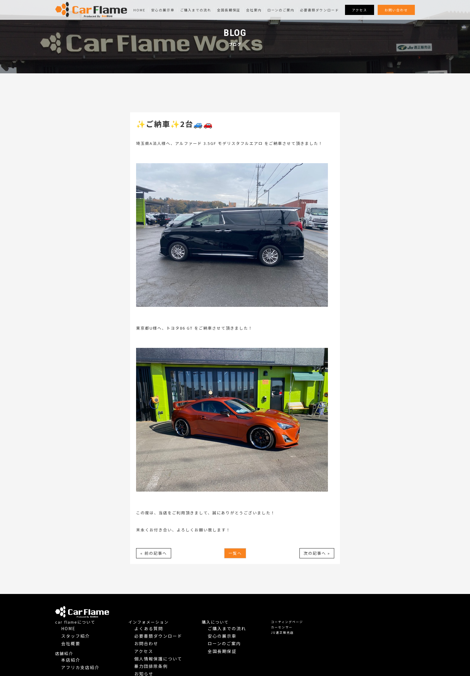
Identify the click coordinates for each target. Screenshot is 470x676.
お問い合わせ (396, 9)
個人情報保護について (242, 635)
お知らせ (231, 646)
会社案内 (254, 9)
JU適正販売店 (372, 619)
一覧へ (235, 553)
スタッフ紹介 (162, 619)
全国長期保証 (228, 9)
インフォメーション (238, 609)
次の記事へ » (317, 553)
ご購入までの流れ (195, 9)
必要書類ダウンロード (319, 9)
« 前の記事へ (153, 553)
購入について (305, 609)
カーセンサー (371, 614)
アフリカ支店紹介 (165, 644)
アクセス (359, 9)
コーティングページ (377, 608)
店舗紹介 (154, 633)
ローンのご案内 (280, 9)
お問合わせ (233, 625)
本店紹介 (158, 639)
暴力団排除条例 (236, 641)
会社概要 (158, 625)
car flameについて (165, 609)
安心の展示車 (162, 9)
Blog (229, 652)
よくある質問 (235, 614)
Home (139, 9)
